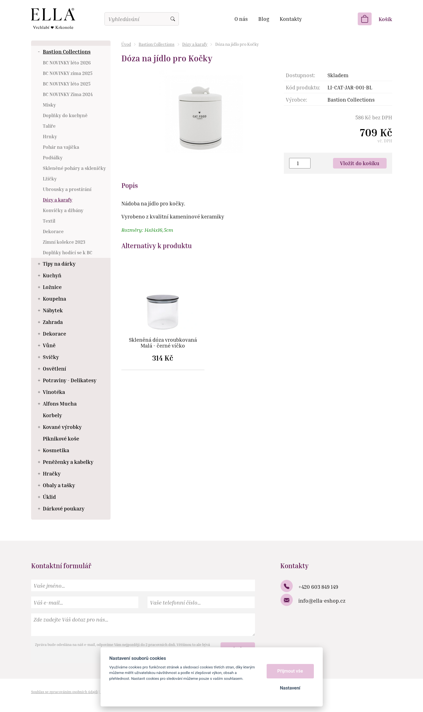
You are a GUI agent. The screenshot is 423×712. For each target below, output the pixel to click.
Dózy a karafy (194, 44)
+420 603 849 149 (318, 586)
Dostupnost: (300, 75)
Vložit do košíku (359, 163)
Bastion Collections (156, 44)
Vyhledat (173, 19)
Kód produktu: (303, 87)
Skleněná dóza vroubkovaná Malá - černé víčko (163, 343)
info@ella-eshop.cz (322, 600)
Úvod (126, 44)
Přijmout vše (290, 671)
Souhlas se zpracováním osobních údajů (64, 692)
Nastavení (290, 688)
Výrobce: (296, 99)
